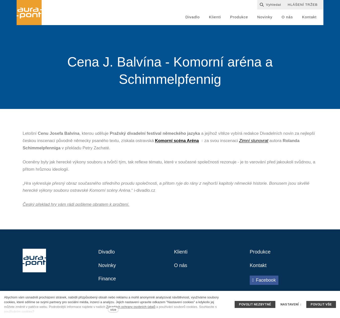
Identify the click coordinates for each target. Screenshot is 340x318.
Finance (107, 280)
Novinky (107, 266)
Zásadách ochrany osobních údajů (130, 307)
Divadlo (106, 253)
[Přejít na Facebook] (264, 281)
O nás (180, 266)
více (113, 309)
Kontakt (258, 266)
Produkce (260, 253)
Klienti (181, 253)
